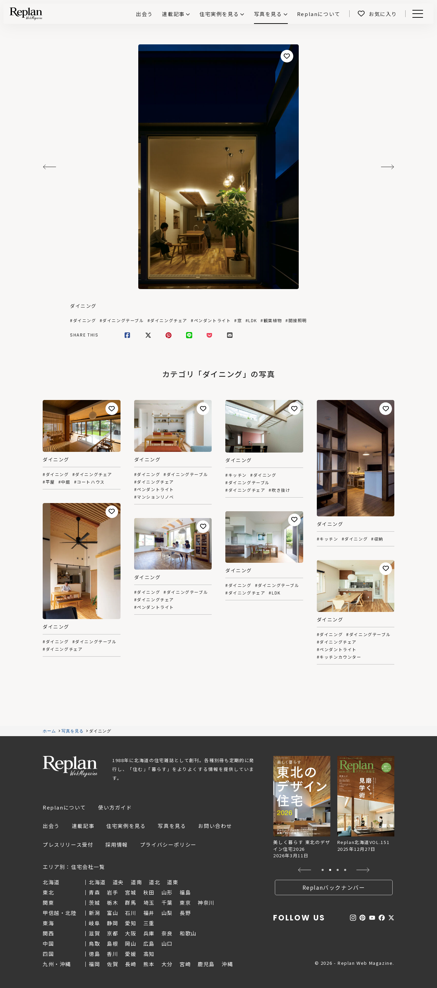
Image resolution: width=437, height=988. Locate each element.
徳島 (94, 953)
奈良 (167, 933)
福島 (185, 892)
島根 (112, 943)
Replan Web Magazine (70, 766)
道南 (136, 882)
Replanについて (64, 807)
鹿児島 (206, 963)
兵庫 (149, 933)
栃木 (112, 902)
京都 (112, 933)
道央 (118, 882)
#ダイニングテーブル (122, 320)
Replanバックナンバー (333, 887)
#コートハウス (89, 482)
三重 (149, 923)
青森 (94, 892)
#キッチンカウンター (339, 657)
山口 (167, 943)
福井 (149, 912)
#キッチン (236, 475)
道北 (154, 882)
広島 (149, 943)
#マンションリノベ (154, 497)
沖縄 (227, 963)
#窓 (238, 320)
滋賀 (94, 933)
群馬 (130, 902)
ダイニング (83, 305)
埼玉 (149, 902)
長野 (185, 912)
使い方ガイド (115, 807)
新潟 (94, 912)
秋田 (149, 892)
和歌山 (188, 933)
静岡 (112, 923)
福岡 (94, 963)
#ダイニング (83, 320)
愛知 (130, 923)
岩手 (112, 892)
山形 (167, 892)
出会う (51, 825)
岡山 (130, 943)
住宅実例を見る (219, 13)
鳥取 (94, 943)
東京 (185, 902)
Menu (416, 14)
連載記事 (173, 13)
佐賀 (112, 963)
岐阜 (94, 923)
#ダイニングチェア (167, 320)
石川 (130, 912)
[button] (304, 870)
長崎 (130, 963)
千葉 (167, 902)
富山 (112, 912)
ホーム (49, 731)
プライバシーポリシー (168, 844)
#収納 (377, 539)
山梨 (167, 912)
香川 (112, 953)
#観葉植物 (271, 320)
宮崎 (185, 963)
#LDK (251, 320)
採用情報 (116, 844)
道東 (172, 882)
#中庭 (64, 482)
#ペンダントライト (211, 320)
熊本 (149, 963)
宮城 (130, 892)
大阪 (130, 933)
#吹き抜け (279, 490)
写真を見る (268, 13)
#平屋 (49, 482)
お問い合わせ (215, 825)
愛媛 (130, 953)
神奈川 (206, 902)
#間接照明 (296, 320)
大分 (167, 963)
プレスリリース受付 (68, 844)
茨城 (94, 902)
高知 (149, 953)
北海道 (97, 882)
